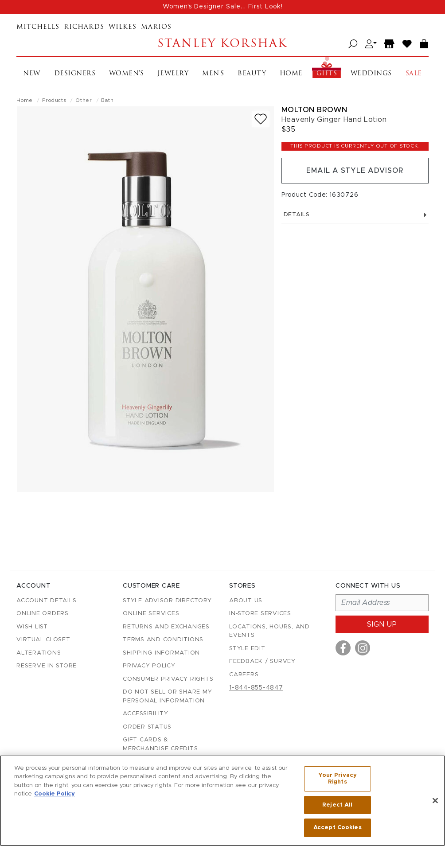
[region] (222, 800)
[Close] (435, 801)
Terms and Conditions (163, 640)
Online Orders (42, 613)
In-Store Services (260, 613)
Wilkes (123, 27)
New (31, 73)
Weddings (371, 73)
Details (355, 215)
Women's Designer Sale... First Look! (223, 7)
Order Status (147, 727)
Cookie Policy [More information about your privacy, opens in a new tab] (54, 794)
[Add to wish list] (260, 119)
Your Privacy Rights (337, 778)
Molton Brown (314, 109)
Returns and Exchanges (166, 627)
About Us (245, 601)
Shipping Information (161, 653)
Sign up (382, 624)
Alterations (38, 653)
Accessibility (145, 714)
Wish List (32, 627)
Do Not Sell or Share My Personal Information (167, 696)
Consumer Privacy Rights (168, 679)
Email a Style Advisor (354, 170)
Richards (84, 27)
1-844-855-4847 (256, 688)
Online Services (151, 613)
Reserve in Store (46, 666)
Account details (46, 601)
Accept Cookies (337, 827)
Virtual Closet (43, 640)
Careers (243, 675)
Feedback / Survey (262, 661)
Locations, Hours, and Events (269, 631)
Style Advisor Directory (167, 601)
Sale (414, 73)
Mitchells (37, 27)
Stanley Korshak (222, 44)
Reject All (337, 805)
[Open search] (353, 44)
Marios (156, 27)
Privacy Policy (149, 666)
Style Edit (247, 648)
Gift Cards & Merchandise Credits (160, 744)
